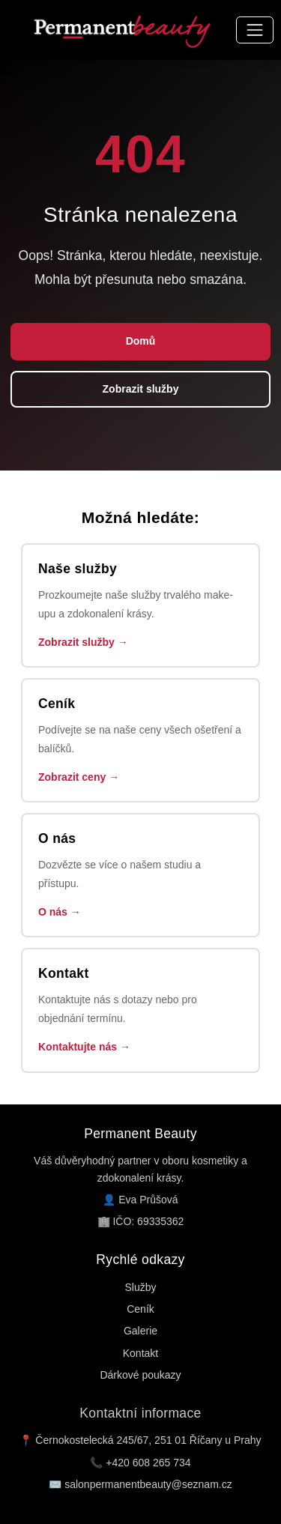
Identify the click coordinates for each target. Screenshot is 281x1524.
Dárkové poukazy (140, 1375)
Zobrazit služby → (83, 642)
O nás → (59, 912)
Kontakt (140, 1353)
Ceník (140, 1309)
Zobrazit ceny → (78, 777)
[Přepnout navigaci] (254, 29)
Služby (140, 1287)
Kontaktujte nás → (84, 1047)
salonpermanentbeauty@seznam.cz (148, 1484)
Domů (141, 341)
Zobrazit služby (141, 389)
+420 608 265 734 (148, 1463)
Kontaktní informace (140, 1413)
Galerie (140, 1331)
